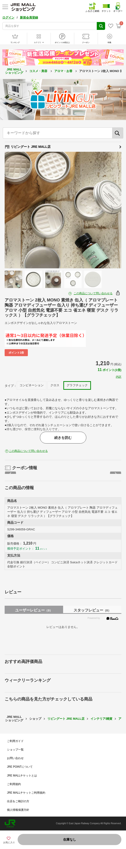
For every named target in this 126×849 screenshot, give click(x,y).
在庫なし (69, 839)
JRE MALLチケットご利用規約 (26, 792)
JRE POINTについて (20, 766)
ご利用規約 (14, 784)
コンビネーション (31, 385)
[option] (63, 210)
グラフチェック (77, 385)
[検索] (117, 133)
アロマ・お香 (63, 71)
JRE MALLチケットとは (22, 775)
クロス (54, 385)
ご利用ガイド (15, 741)
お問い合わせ (15, 758)
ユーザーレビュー (33, 610)
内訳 (118, 376)
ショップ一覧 (15, 749)
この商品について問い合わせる (93, 293)
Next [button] (109, 210)
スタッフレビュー (92, 610)
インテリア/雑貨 (101, 718)
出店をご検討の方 (18, 801)
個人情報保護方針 (18, 809)
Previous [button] (17, 210)
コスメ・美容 (38, 71)
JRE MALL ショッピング (14, 71)
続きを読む (63, 438)
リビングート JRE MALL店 (63, 146)
